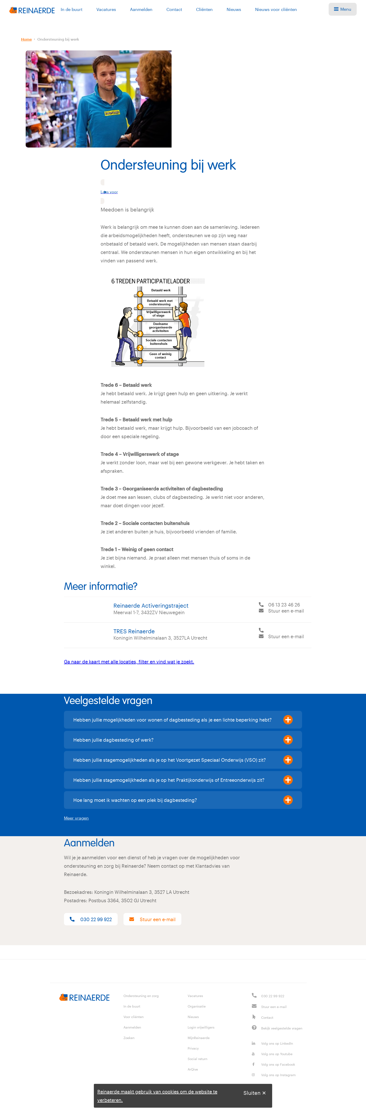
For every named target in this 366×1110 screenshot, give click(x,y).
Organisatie (197, 1006)
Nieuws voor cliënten (276, 9)
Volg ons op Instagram (274, 1075)
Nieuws (234, 9)
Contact (174, 9)
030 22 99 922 (91, 919)
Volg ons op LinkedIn (272, 1043)
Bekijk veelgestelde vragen (281, 1028)
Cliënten (204, 9)
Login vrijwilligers (201, 1027)
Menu (342, 9)
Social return (197, 1059)
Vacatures (106, 9)
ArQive (193, 1069)
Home (26, 39)
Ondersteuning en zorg (141, 996)
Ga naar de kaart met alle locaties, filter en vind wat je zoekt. (129, 661)
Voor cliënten (133, 1017)
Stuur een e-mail (286, 610)
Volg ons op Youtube (272, 1054)
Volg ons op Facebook (273, 1064)
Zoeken (128, 1038)
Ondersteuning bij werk (58, 39)
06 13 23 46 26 (284, 604)
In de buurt (71, 9)
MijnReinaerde (199, 1038)
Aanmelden (141, 9)
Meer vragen (76, 818)
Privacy (193, 1048)
